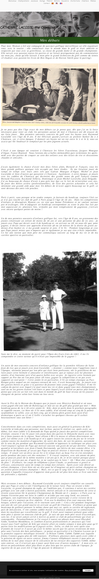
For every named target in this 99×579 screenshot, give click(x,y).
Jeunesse (34, 1)
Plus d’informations (72, 570)
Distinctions (75, 1)
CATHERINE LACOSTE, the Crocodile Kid (30, 27)
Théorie (49, 1)
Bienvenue (12, 1)
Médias (93, 1)
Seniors (57, 1)
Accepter (88, 570)
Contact (47, 3)
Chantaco (85, 1)
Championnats (23, 1)
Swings (42, 1)
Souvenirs (65, 1)
